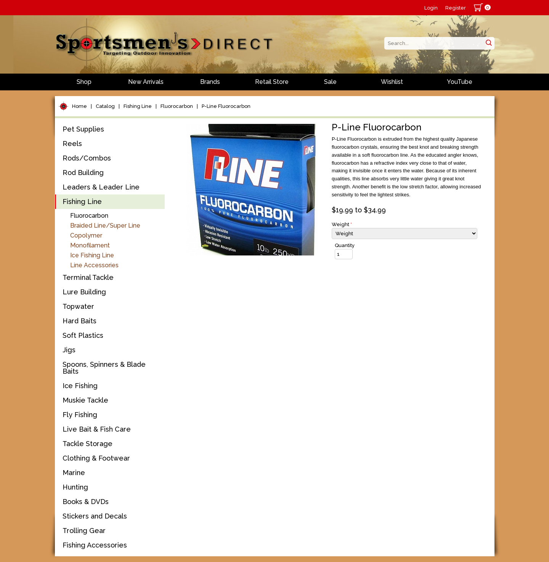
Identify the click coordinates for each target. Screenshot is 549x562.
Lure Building (84, 292)
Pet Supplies (83, 129)
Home (79, 106)
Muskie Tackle (85, 400)
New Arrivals (146, 81)
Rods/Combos (87, 158)
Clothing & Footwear (96, 458)
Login (431, 7)
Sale (330, 81)
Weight (342, 224)
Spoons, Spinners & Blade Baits (104, 367)
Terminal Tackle (88, 277)
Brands (210, 81)
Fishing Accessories (95, 545)
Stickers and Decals (95, 516)
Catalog (105, 106)
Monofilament (90, 245)
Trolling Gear (84, 531)
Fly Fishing (80, 415)
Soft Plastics (83, 335)
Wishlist (392, 81)
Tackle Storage (87, 444)
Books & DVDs (86, 502)
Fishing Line (138, 106)
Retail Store (272, 81)
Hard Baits (79, 321)
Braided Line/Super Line (105, 225)
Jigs (69, 350)
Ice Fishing (80, 386)
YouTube (459, 81)
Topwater (78, 306)
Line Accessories (94, 265)
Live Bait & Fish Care (97, 429)
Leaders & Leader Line (101, 187)
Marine (74, 473)
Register (455, 7)
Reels (72, 144)
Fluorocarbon (177, 106)
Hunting (75, 487)
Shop (84, 81)
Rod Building (83, 173)
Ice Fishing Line (92, 255)
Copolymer (86, 235)
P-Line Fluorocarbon (226, 106)
